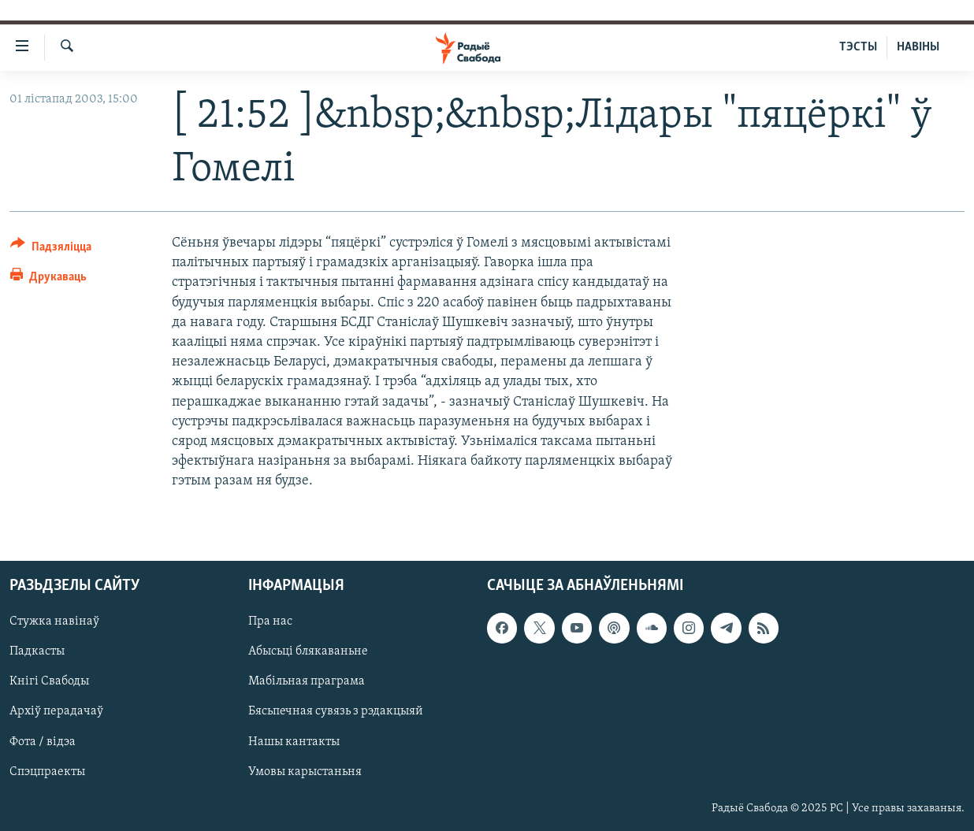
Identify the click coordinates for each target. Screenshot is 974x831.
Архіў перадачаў (56, 711)
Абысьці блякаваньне (308, 651)
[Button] (50, 249)
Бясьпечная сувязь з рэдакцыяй (335, 711)
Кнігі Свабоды (49, 681)
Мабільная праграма (306, 681)
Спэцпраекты (47, 771)
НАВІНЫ (918, 47)
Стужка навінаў (54, 621)
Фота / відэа (42, 741)
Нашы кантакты (294, 741)
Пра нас (270, 621)
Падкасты (37, 651)
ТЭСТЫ (858, 47)
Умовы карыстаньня (305, 771)
